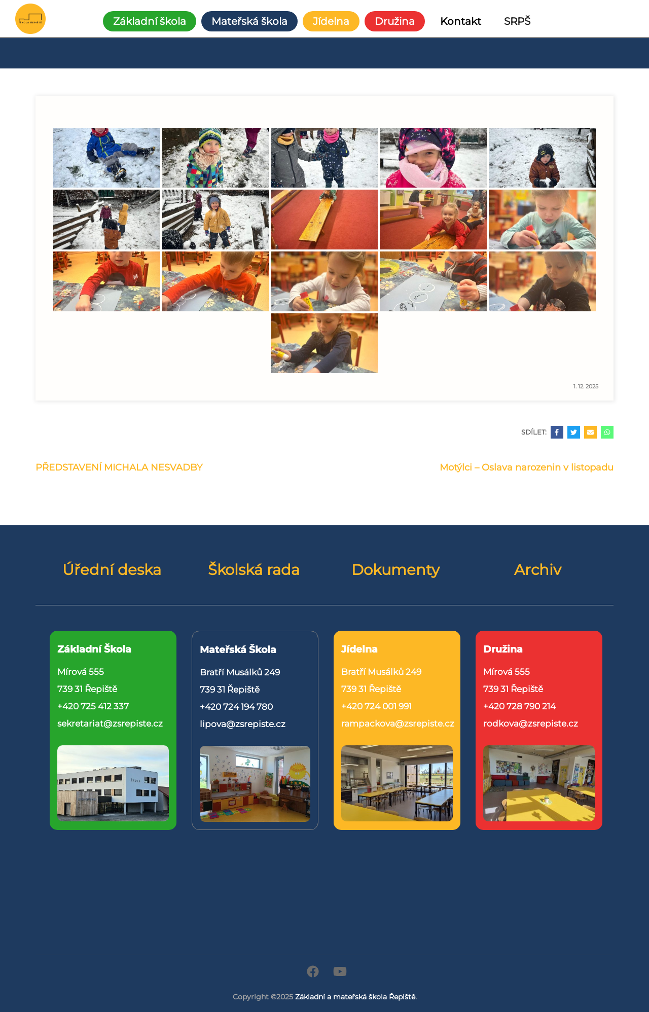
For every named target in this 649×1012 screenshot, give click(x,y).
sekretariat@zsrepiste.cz (110, 723)
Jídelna (331, 21)
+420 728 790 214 (519, 706)
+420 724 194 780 (236, 707)
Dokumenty (395, 570)
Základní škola (149, 21)
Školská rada (254, 570)
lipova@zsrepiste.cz (242, 724)
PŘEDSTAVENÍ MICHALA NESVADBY (118, 467)
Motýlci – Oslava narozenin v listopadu (527, 467)
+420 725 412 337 (93, 706)
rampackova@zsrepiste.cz (397, 723)
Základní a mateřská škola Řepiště (355, 996)
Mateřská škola (249, 21)
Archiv (537, 570)
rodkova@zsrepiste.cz (530, 723)
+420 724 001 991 (376, 706)
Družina (395, 21)
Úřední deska (111, 570)
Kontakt (460, 21)
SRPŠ (517, 21)
